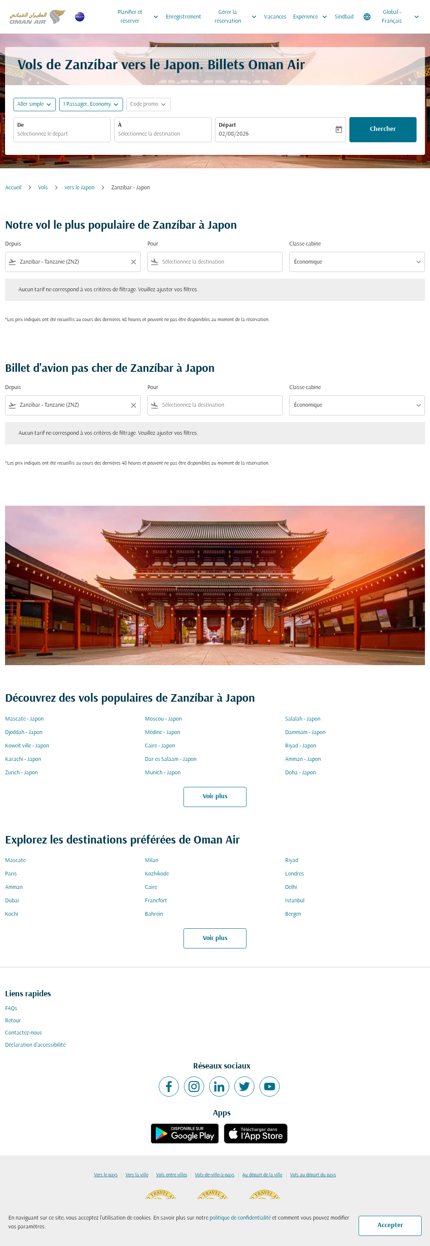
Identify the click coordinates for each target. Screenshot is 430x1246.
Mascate (15, 860)
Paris (11, 874)
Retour (13, 1021)
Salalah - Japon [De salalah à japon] (302, 719)
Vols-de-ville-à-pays (214, 1175)
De (20, 125)
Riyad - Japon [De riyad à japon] (300, 746)
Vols (43, 188)
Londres (294, 874)
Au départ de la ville (262, 1175)
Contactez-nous (23, 1033)
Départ (227, 125)
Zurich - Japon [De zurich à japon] (21, 773)
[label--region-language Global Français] (391, 17)
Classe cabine (305, 244)
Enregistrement (183, 17)
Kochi (11, 914)
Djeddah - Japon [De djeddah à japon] (23, 732)
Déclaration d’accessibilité (35, 1045)
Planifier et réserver (140, 17)
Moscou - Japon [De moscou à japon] (163, 719)
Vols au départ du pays (313, 1175)
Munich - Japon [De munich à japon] (163, 773)
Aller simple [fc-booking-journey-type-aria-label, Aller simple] (30, 104)
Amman (14, 887)
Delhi (291, 887)
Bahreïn (154, 914)
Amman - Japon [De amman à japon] (303, 759)
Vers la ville (137, 1175)
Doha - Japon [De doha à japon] (300, 773)
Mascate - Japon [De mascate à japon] (24, 719)
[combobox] (62, 134)
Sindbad (344, 17)
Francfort (156, 901)
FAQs (11, 1009)
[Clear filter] (133, 262)
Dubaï (12, 901)
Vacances (275, 17)
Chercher (383, 129)
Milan (151, 860)
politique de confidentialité (240, 1218)
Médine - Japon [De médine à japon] (162, 732)
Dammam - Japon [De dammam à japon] (305, 732)
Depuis (13, 244)
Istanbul (294, 901)
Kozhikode (157, 874)
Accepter (390, 1225)
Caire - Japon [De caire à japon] (160, 746)
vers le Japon (79, 188)
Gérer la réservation (238, 17)
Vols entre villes (171, 1175)
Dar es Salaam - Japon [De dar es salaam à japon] (171, 759)
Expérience (312, 17)
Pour (152, 244)
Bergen (293, 914)
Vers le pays (106, 1175)
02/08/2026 (234, 134)
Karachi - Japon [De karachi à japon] (23, 759)
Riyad (291, 860)
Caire (151, 887)
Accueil (13, 188)
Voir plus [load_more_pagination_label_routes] (215, 796)
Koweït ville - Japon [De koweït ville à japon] (27, 746)
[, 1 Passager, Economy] (87, 104)
